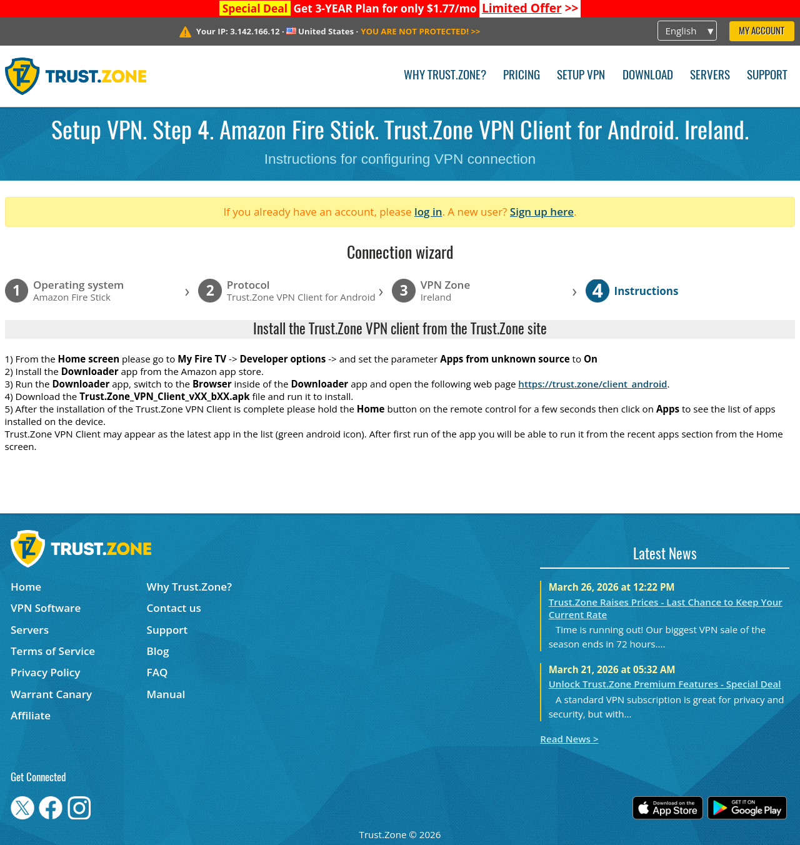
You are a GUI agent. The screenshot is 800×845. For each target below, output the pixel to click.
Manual (166, 694)
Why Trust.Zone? (445, 76)
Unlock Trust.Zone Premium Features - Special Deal (665, 684)
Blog (158, 651)
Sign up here (542, 211)
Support (767, 76)
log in (428, 211)
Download (647, 76)
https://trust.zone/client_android (592, 384)
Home (26, 586)
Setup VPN (581, 76)
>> (530, 8)
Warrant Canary (51, 694)
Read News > (569, 738)
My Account (761, 31)
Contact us (174, 608)
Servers (710, 76)
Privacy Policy (45, 672)
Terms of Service (53, 651)
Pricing (521, 76)
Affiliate (31, 715)
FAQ (157, 672)
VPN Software (46, 608)
